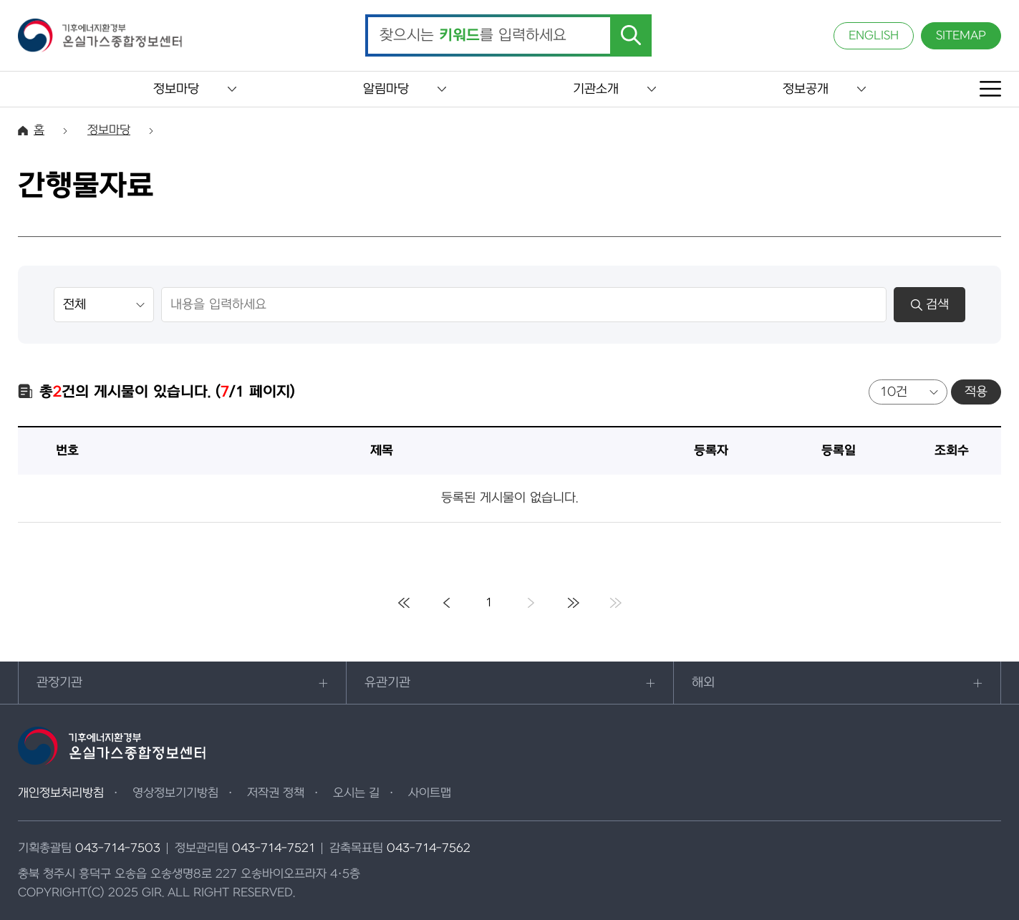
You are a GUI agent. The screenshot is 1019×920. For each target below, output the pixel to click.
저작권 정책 (275, 793)
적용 (976, 392)
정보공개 (806, 89)
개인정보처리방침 (61, 793)
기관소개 (596, 89)
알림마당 (386, 89)
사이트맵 (429, 793)
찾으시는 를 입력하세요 (473, 36)
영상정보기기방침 (175, 793)
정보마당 (176, 89)
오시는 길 (356, 793)
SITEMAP (961, 35)
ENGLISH (874, 35)
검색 (930, 304)
